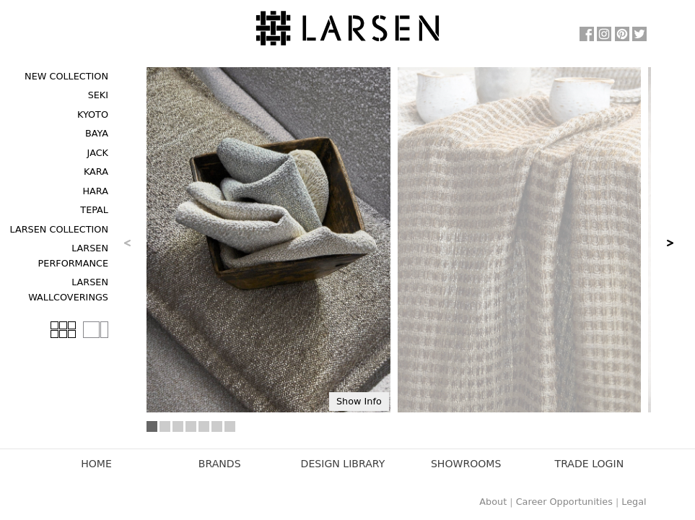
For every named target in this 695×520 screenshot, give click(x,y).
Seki (98, 95)
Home (96, 463)
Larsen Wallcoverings (68, 289)
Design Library (343, 463)
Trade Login (589, 463)
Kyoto (92, 114)
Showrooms (466, 463)
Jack (97, 152)
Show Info (359, 401)
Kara (96, 171)
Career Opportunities (564, 501)
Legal (633, 501)
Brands (219, 463)
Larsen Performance (73, 255)
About (493, 501)
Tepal (94, 209)
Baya (96, 133)
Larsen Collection (59, 229)
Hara (95, 191)
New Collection (66, 76)
